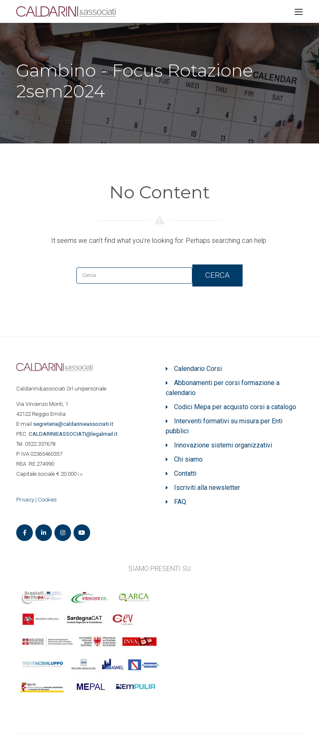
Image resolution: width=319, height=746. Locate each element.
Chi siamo (188, 459)
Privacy (25, 500)
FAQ (180, 502)
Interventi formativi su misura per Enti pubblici (224, 426)
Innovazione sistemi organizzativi (223, 445)
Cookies (47, 500)
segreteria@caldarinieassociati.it (74, 424)
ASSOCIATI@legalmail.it (74, 434)
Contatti (185, 473)
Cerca (217, 275)
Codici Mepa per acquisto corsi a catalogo (235, 407)
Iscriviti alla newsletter (207, 488)
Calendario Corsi (198, 369)
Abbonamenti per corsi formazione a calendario (223, 388)
